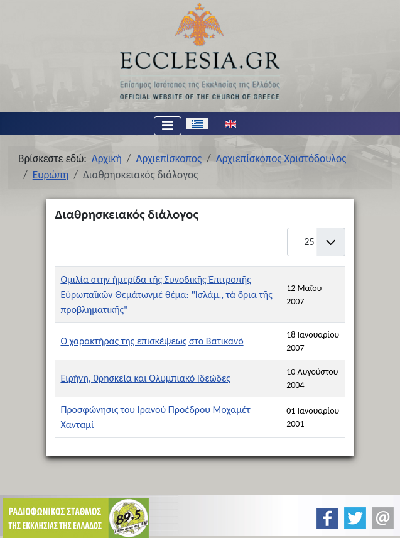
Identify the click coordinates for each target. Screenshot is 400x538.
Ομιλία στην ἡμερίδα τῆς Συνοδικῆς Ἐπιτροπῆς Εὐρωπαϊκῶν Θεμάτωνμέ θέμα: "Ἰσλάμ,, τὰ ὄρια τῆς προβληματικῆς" (166, 294)
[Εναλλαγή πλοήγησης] (167, 125)
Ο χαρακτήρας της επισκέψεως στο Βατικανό (151, 341)
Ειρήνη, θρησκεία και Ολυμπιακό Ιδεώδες (145, 378)
